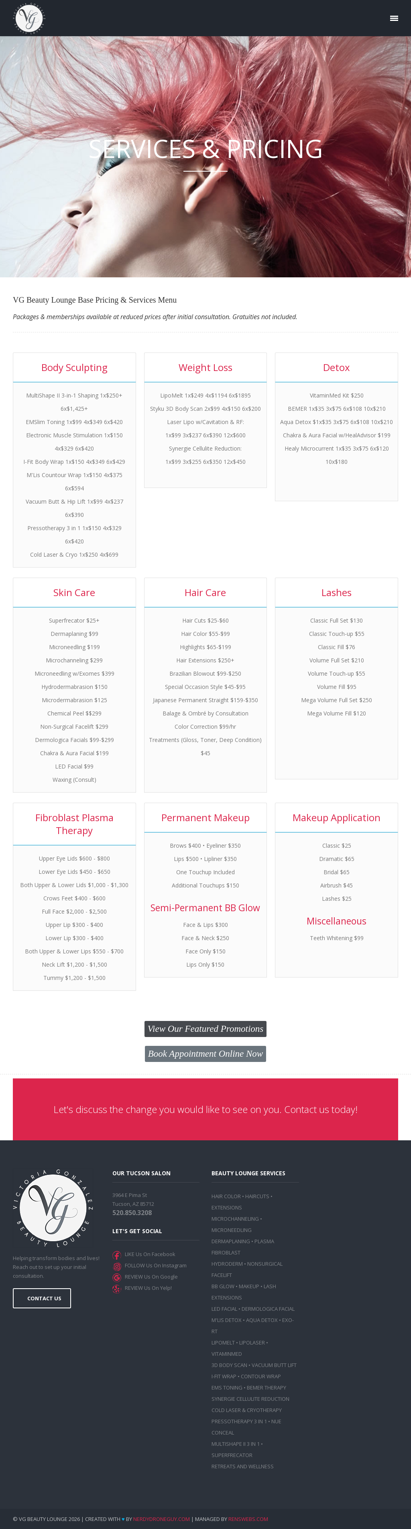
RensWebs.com (248, 1519)
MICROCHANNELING (235, 1218)
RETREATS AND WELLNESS (243, 1466)
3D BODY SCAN (229, 1365)
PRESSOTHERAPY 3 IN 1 (239, 1421)
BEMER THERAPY (266, 1387)
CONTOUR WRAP (261, 1376)
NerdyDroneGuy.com (161, 1519)
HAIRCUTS (257, 1196)
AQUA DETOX (262, 1320)
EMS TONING (227, 1387)
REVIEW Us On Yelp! (147, 1287)
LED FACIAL (224, 1308)
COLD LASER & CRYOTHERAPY (247, 1410)
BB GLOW (223, 1286)
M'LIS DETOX (227, 1320)
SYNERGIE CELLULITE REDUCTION (250, 1398)
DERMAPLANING (231, 1241)
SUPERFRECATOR (232, 1455)
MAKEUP (249, 1286)
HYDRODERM (227, 1263)
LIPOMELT (223, 1342)
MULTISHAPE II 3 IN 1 (236, 1443)
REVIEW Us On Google (150, 1276)
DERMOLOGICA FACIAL (268, 1308)
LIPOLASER (252, 1342)
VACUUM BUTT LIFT (274, 1365)
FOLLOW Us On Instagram (154, 1265)
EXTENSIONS (227, 1207)
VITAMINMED (227, 1353)
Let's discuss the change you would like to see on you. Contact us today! (205, 1109)
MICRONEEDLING (232, 1230)
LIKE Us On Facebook (148, 1254)
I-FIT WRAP (224, 1376)
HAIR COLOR (226, 1196)
